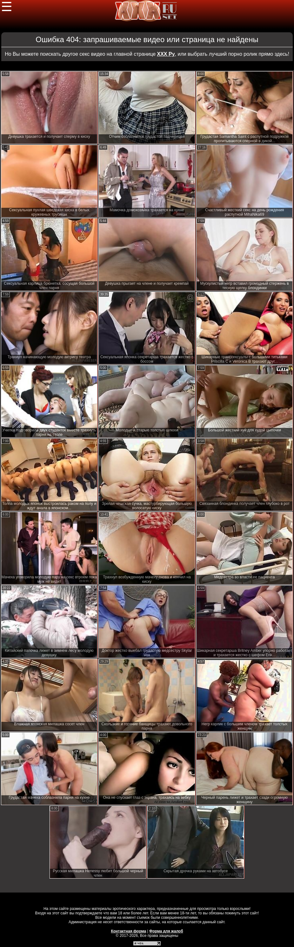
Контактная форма (128, 931)
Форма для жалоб (166, 931)
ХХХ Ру (166, 54)
